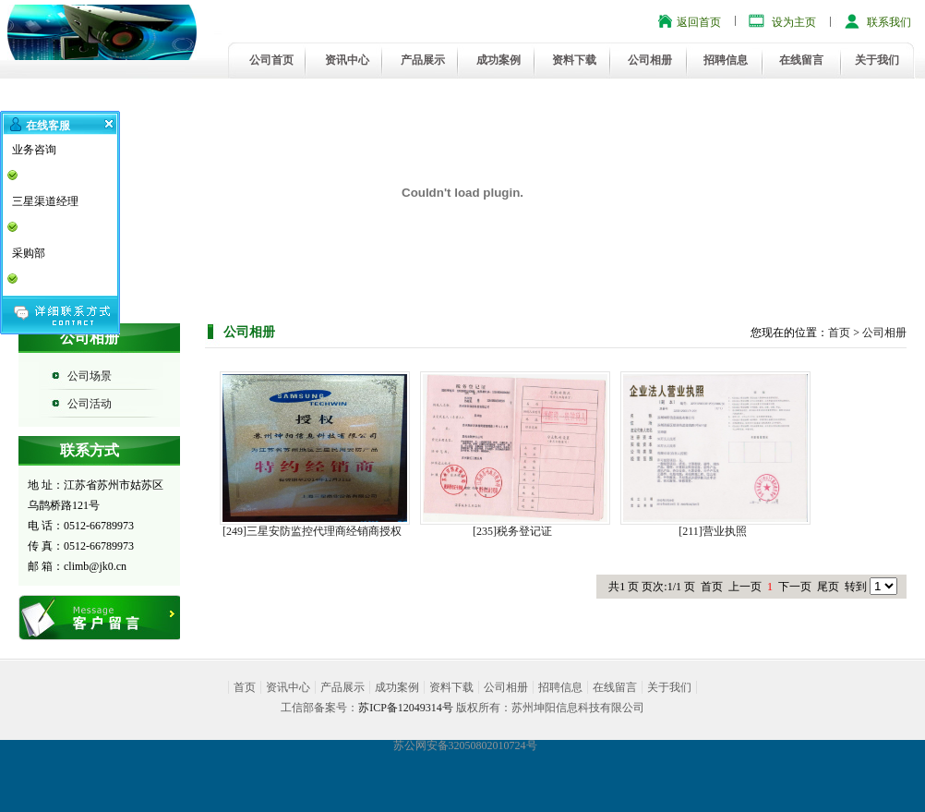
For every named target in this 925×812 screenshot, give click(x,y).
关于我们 (877, 60)
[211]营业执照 (713, 531)
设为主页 (794, 22)
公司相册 (650, 60)
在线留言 (801, 60)
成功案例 (498, 60)
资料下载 (574, 60)
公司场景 (89, 376)
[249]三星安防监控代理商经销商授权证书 (312, 532)
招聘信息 (725, 60)
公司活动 (89, 403)
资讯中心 (347, 60)
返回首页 (699, 22)
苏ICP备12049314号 (405, 707)
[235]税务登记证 (512, 531)
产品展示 (423, 60)
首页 (839, 332)
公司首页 (271, 60)
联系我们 (889, 22)
